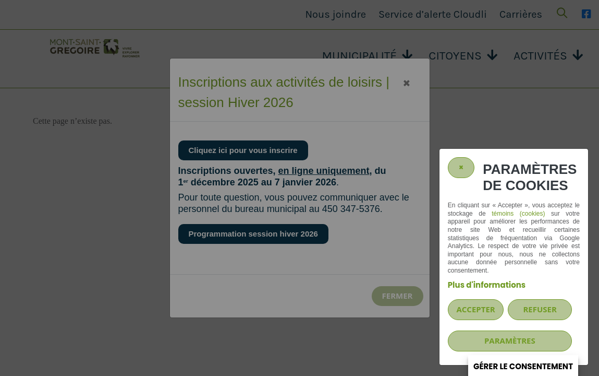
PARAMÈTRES (509, 340)
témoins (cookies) (518, 213)
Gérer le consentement (523, 366)
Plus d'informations (486, 284)
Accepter (475, 309)
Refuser (539, 309)
